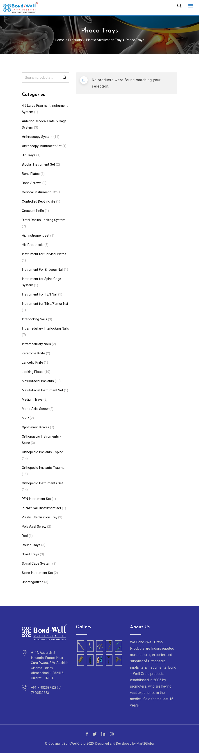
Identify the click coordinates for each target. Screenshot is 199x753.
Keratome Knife (33, 353)
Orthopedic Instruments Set (42, 483)
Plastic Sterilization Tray (39, 517)
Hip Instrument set (35, 235)
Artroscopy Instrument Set (42, 146)
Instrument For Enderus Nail (42, 270)
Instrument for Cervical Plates (44, 254)
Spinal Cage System (36, 563)
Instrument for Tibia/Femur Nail (45, 304)
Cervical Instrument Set (39, 192)
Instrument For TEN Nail (39, 294)
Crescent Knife (33, 211)
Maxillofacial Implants (38, 381)
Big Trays (28, 155)
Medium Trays (32, 399)
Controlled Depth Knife (38, 201)
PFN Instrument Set (36, 499)
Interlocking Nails (34, 319)
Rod (25, 536)
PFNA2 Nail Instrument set (41, 508)
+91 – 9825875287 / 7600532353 (46, 690)
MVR (25, 418)
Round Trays (31, 545)
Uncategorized (32, 582)
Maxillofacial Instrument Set (42, 390)
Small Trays (30, 554)
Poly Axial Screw (34, 526)
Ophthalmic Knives (35, 427)
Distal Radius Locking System (43, 220)
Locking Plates (32, 372)
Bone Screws (31, 183)
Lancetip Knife (32, 362)
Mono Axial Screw (35, 409)
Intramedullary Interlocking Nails (45, 328)
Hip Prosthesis (32, 245)
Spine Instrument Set (37, 573)
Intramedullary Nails (36, 344)
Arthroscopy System (37, 137)
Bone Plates (31, 174)
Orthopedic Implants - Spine (42, 452)
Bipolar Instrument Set (38, 164)
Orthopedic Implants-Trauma (43, 468)
